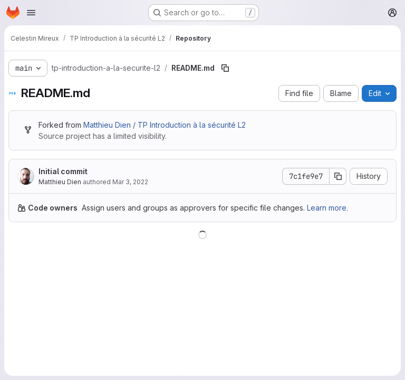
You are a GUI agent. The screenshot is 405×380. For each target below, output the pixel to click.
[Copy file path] (225, 68)
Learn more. (327, 207)
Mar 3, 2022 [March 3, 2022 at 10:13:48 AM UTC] (130, 182)
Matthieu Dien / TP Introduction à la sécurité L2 (164, 124)
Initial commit (63, 171)
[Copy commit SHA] (338, 176)
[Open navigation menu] (31, 12)
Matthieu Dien (59, 182)
